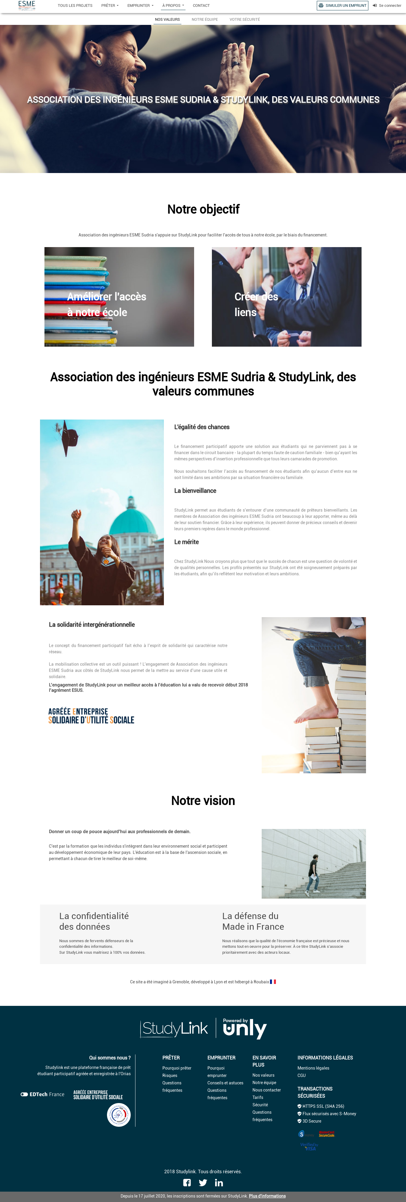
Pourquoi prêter (176, 1068)
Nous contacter (266, 1090)
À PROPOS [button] (171, 5)
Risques (169, 1075)
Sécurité (260, 1104)
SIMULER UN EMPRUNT (343, 5)
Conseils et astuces (225, 1083)
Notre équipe (264, 1082)
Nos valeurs (263, 1075)
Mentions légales (313, 1068)
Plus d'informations (267, 1196)
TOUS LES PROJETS (75, 5)
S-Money (347, 1113)
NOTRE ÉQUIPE (205, 19)
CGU (302, 1075)
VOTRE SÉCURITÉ (245, 19)
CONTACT (201, 5)
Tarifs (257, 1097)
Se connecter (387, 5)
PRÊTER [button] (108, 5)
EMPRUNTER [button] (139, 5)
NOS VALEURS (167, 19)
